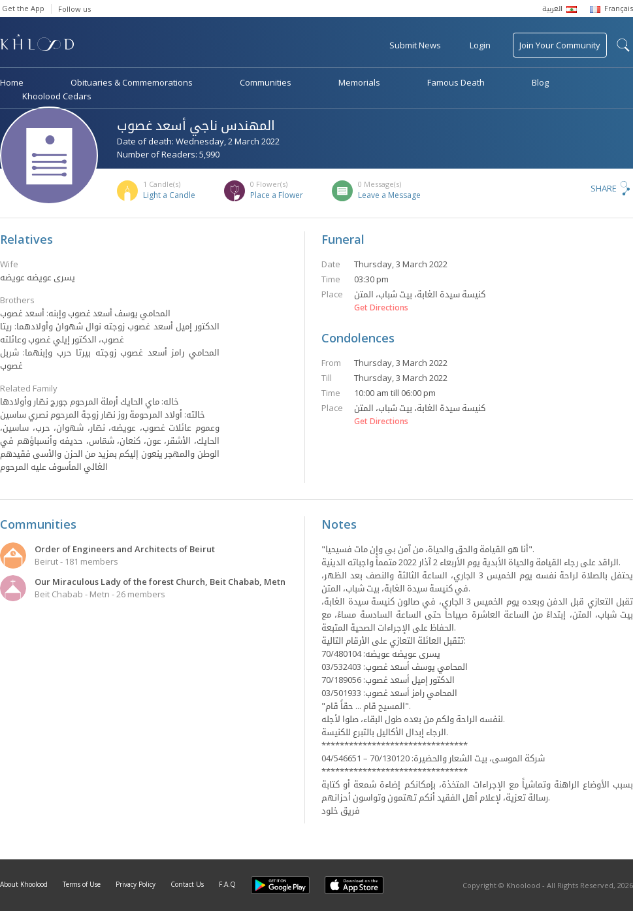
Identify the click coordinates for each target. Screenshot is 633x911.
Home (12, 82)
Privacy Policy (135, 884)
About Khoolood (24, 884)
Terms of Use (82, 884)
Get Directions (381, 308)
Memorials (359, 82)
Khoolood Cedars (56, 96)
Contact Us (187, 884)
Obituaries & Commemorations (132, 82)
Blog (540, 82)
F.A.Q (227, 884)
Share (604, 188)
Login (480, 45)
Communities (265, 82)
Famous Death (456, 82)
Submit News (415, 45)
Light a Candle (169, 195)
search (623, 45)
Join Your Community (559, 45)
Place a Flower (276, 195)
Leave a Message (389, 195)
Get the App (23, 8)
